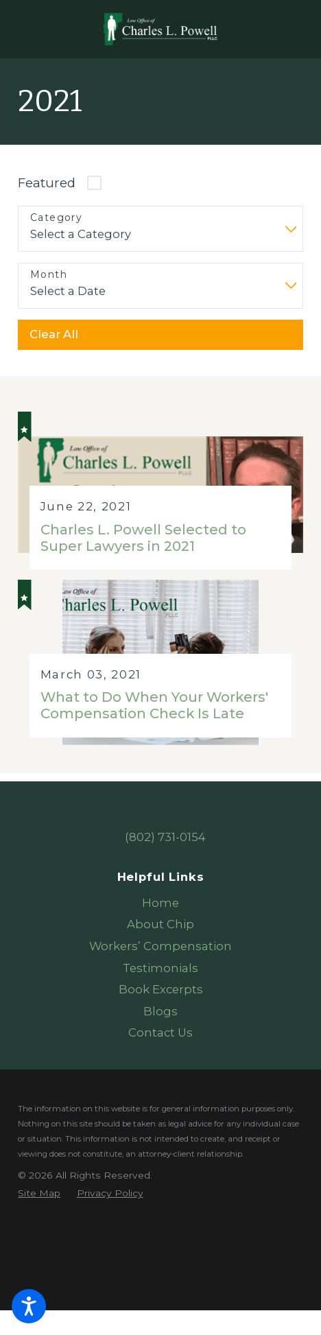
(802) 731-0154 (165, 837)
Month (48, 275)
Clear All (53, 334)
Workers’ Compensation (160, 946)
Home (160, 903)
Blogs (160, 1011)
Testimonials (160, 968)
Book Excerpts (161, 989)
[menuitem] (160, 903)
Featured (46, 183)
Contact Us (160, 1032)
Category (56, 218)
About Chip (160, 924)
